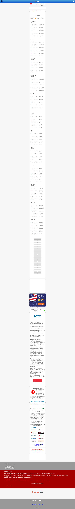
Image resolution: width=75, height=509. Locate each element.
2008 (37, 273)
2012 (37, 265)
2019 (37, 252)
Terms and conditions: (8, 471)
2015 (37, 259)
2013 (37, 263)
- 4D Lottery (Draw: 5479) (8, 467)
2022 (37, 246)
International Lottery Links (37, 504)
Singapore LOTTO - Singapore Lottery (19, 480)
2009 (37, 271)
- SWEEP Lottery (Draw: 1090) (9, 468)
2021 (37, 248)
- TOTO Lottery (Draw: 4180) (9, 466)
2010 (37, 269)
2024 (37, 242)
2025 (37, 240)
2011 (37, 267)
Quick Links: (6, 463)
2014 (37, 261)
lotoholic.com (39, 500)
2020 (37, 250)
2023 (37, 244)
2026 (37, 238)
